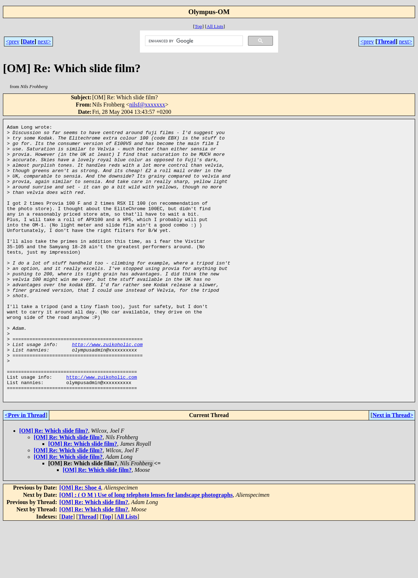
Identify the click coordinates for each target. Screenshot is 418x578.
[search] (193, 41)
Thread (386, 41)
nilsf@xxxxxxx (147, 104)
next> (44, 41)
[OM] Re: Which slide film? (53, 485)
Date (28, 41)
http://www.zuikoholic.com (107, 389)
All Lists (215, 26)
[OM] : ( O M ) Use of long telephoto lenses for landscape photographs (146, 549)
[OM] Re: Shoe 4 (80, 542)
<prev (12, 41)
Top (198, 26)
